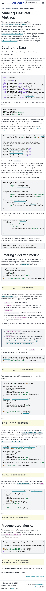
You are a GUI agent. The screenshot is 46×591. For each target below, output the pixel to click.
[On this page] (43, 2)
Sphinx (13, 588)
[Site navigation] (3, 2)
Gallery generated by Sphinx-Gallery (35, 576)
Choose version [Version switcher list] (32, 2)
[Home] (3, 8)
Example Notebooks (12, 8)
